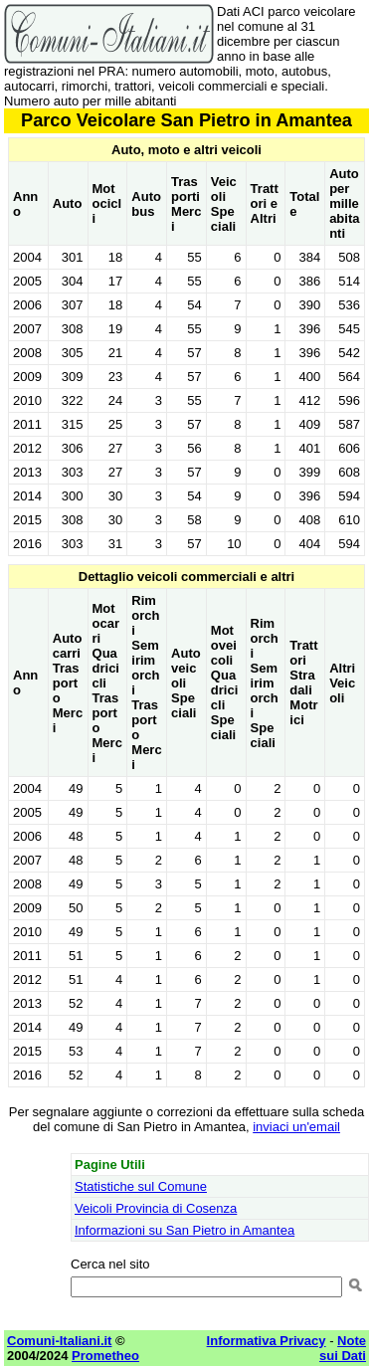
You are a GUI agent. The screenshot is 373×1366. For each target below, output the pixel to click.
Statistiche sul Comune (141, 1186)
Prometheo (105, 1355)
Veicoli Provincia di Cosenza (156, 1208)
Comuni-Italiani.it (59, 1340)
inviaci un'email (296, 1126)
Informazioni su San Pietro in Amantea (184, 1230)
